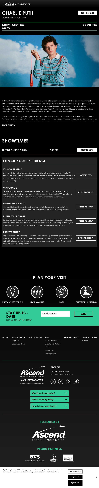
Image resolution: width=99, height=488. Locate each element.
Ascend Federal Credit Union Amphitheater (17, 3)
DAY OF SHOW (35, 337)
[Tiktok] (76, 381)
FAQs (62, 294)
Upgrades (16, 340)
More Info (8, 125)
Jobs (94, 337)
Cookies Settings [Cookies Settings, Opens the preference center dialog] (75, 472)
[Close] (96, 478)
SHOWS (5, 337)
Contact (85, 340)
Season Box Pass (18, 344)
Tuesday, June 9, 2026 (13, 26)
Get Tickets (87, 13)
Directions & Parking (86, 294)
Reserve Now (86, 206)
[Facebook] (60, 381)
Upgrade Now (85, 192)
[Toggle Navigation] (4, 4)
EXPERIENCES (18, 337)
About (85, 337)
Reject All (75, 478)
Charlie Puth (17, 12)
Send (84, 314)
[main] (49, 136)
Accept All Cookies (75, 484)
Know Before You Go (12, 294)
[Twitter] (53, 381)
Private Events (71, 337)
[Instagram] (68, 381)
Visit (47, 337)
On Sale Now (90, 24)
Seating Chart (37, 294)
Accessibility (49, 350)
